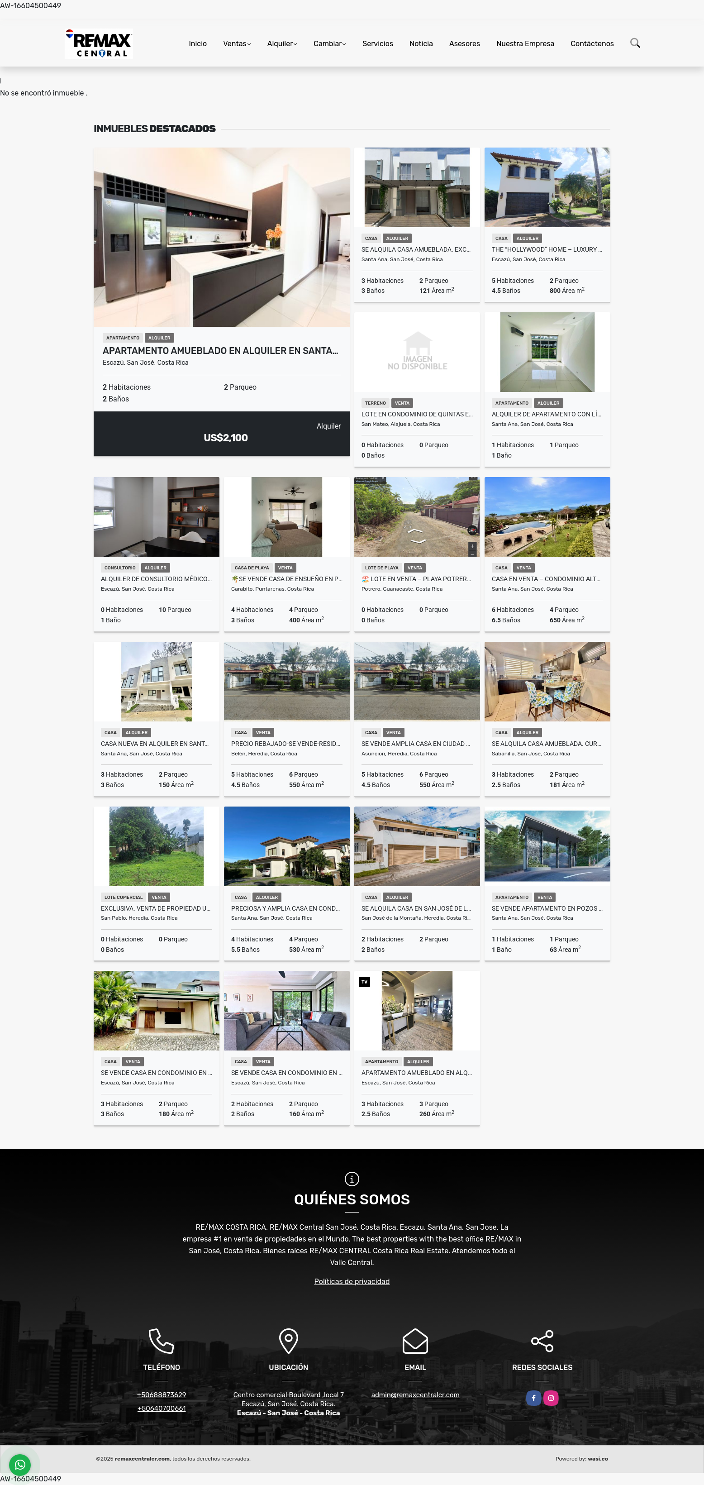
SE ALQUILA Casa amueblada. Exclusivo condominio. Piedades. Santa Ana (417, 249)
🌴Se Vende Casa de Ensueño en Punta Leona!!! (286, 579)
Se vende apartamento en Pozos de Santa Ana (547, 908)
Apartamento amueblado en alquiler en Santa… (220, 350)
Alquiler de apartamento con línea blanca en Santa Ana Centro (547, 414)
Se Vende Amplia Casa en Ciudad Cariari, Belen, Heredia (417, 743)
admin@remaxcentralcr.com (415, 1395)
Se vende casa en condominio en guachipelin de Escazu (286, 1072)
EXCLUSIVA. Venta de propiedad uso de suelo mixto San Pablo (156, 908)
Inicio (198, 43)
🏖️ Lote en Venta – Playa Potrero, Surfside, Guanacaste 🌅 (417, 579)
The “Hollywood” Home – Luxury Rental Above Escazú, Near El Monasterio (547, 249)
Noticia (421, 43)
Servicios (377, 43)
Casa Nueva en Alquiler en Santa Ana (156, 743)
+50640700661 (162, 1408)
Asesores (464, 43)
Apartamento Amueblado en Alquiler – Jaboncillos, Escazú (417, 1072)
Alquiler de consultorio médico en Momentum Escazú (156, 579)
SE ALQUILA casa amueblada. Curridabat (547, 743)
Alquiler (280, 43)
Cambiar (328, 43)
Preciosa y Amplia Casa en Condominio (286, 908)
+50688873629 (161, 1395)
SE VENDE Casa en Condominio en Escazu (156, 1072)
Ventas (234, 43)
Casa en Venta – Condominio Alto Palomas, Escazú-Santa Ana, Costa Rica (547, 579)
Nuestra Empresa (525, 43)
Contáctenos (592, 43)
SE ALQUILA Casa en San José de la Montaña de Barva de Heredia (417, 908)
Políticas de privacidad (352, 1281)
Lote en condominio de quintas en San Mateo (417, 414)
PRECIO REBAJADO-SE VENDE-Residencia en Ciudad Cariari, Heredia (286, 743)
